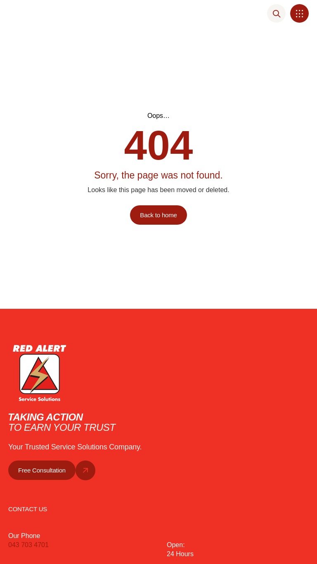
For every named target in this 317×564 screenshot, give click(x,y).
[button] (299, 13)
